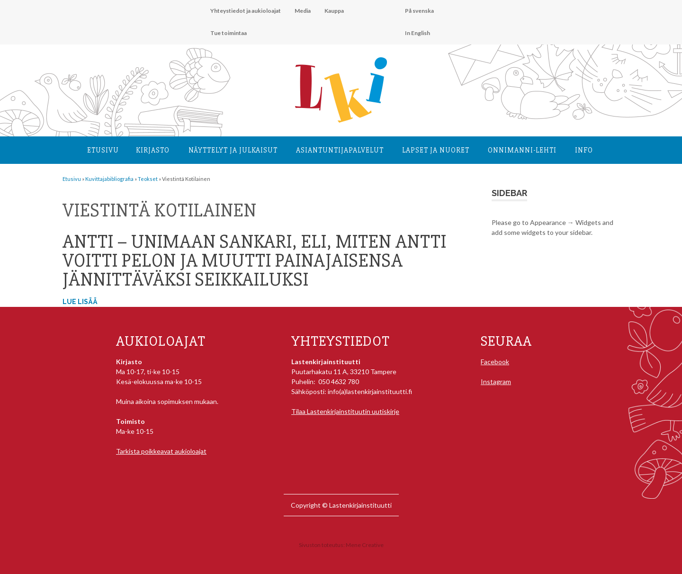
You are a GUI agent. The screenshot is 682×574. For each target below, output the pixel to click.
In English (417, 32)
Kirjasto (153, 150)
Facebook (495, 362)
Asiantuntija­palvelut (340, 150)
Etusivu (103, 150)
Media (303, 10)
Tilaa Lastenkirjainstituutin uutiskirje (345, 411)
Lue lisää (80, 301)
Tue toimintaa (228, 32)
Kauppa (334, 10)
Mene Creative (365, 544)
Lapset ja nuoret (435, 150)
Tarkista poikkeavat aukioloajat (161, 451)
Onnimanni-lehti (522, 150)
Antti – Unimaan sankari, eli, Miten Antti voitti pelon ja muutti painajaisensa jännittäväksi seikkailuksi (255, 260)
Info (584, 150)
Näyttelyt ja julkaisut (233, 150)
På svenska (419, 10)
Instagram (496, 381)
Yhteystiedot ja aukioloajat (245, 10)
